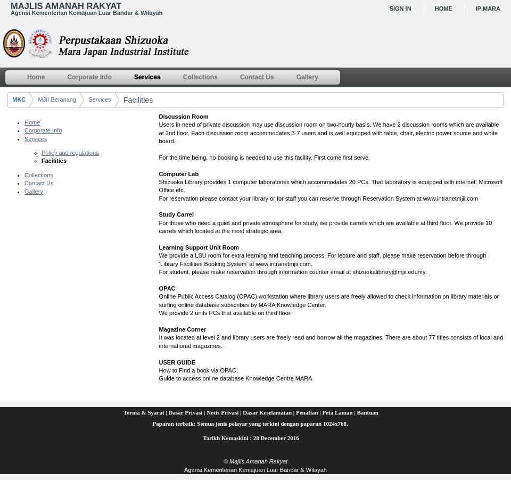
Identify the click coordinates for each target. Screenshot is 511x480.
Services (99, 99)
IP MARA (488, 8)
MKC (19, 99)
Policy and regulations (70, 153)
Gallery (33, 191)
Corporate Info (43, 130)
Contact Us (38, 183)
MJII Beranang (57, 99)
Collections (38, 175)
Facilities (138, 100)
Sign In (400, 8)
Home (443, 8)
